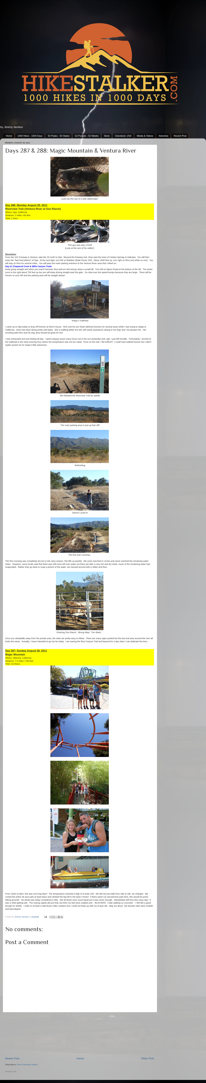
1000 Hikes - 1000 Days (30, 136)
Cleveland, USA (123, 136)
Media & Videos (145, 136)
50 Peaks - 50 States (59, 136)
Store (107, 136)
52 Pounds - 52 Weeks (87, 136)
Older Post (147, 1058)
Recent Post (180, 136)
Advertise (163, 136)
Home (9, 136)
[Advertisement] (80, 1034)
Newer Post (12, 1058)
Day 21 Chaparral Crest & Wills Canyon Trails (28, 266)
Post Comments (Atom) (27, 1064)
